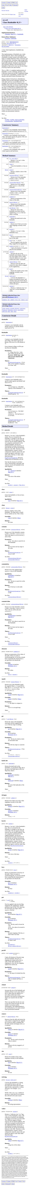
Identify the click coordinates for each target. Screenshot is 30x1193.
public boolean (6, 531)
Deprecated (15, 5)
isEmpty (11, 221)
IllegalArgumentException (15, 393)
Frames (26, 9)
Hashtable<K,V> (14, 42)
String (6, 275)
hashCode (11, 216)
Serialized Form (18, 120)
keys (10, 234)
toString (11, 275)
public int (5, 766)
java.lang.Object (8, 26)
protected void (6, 993)
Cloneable (7, 34)
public (4, 322)
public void (5, 493)
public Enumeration (8, 654)
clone (11, 169)
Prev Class (3, 10)
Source (3, 5)
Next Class (7, 10)
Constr (14, 14)
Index (10, 5)
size (10, 268)
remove (11, 261)
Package (9, 2)
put (10, 240)
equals (11, 201)
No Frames (26, 11)
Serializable (20, 34)
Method (11, 14)
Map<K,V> (14, 34)
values (11, 285)
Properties (7, 38)
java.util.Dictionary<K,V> (13, 28)
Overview (4, 2)
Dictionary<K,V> (11, 43)
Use (16, 2)
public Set (8, 434)
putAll (11, 245)
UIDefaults (13, 38)
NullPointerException (14, 362)
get (10, 207)
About (3, 7)
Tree (7, 5)
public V (4, 722)
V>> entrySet (13, 158)
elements (11, 196)
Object (6, 169)
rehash (11, 251)
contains (11, 174)
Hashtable (5, 127)
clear (11, 163)
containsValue (13, 189)
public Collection (7, 1117)
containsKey (12, 182)
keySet (11, 228)
